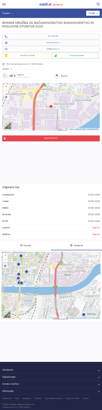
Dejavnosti (6, 398)
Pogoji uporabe (72, 398)
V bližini (5, 69)
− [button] (6, 91)
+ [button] (6, 86)
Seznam (25, 245)
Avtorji (86, 398)
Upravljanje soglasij (53, 398)
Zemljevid (76, 245)
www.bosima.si (53, 42)
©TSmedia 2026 (93, 129)
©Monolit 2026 (80, 129)
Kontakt (38, 398)
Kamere (64, 76)
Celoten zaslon (95, 85)
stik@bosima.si (53, 49)
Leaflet (71, 129)
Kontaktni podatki (27, 55)
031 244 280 (53, 36)
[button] (6, 97)
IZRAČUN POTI (51, 138)
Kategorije (26, 398)
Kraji (17, 398)
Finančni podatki (77, 55)
